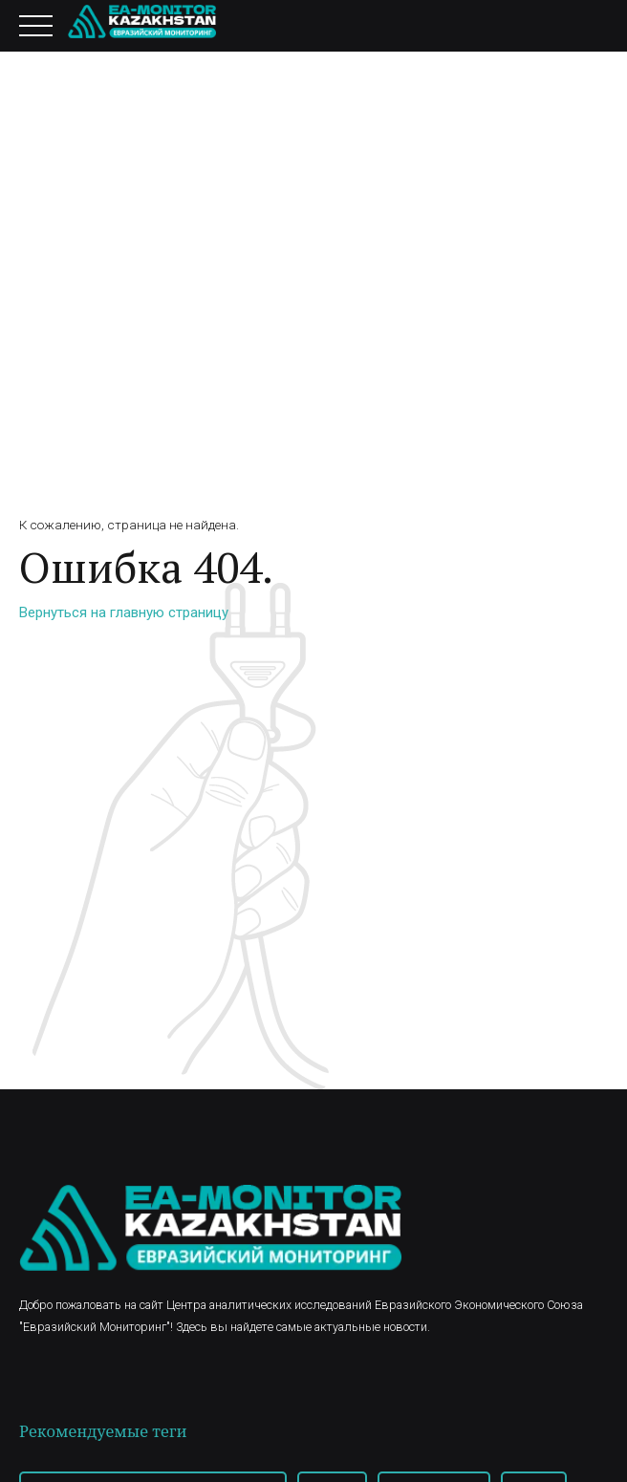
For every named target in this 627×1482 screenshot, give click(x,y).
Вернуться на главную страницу (123, 612)
